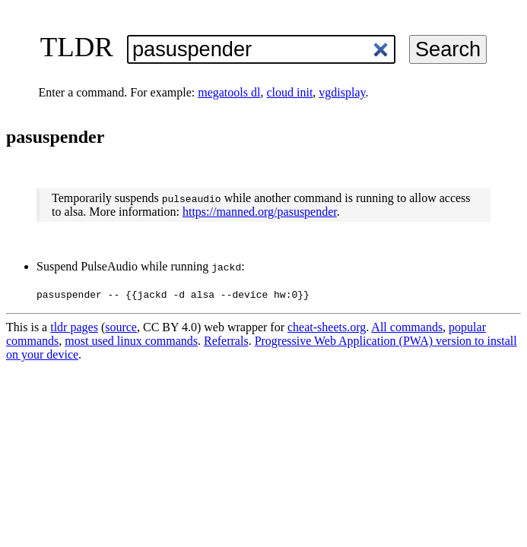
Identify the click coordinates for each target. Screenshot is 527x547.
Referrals (226, 340)
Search (448, 49)
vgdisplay (342, 92)
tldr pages (74, 327)
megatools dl (229, 92)
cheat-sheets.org (326, 327)
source (121, 327)
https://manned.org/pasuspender (260, 211)
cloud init (289, 92)
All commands (407, 327)
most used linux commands (131, 340)
